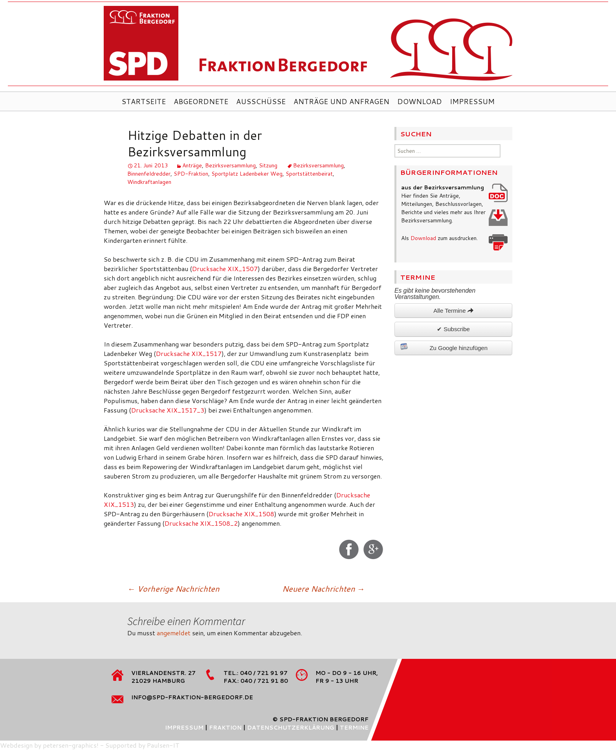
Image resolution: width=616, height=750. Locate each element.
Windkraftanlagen (149, 182)
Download (419, 101)
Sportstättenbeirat (309, 174)
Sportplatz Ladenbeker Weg (246, 174)
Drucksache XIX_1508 (241, 513)
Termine (354, 728)
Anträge (192, 165)
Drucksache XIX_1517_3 (167, 409)
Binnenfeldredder (148, 174)
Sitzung (268, 165)
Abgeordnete (201, 101)
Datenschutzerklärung (290, 728)
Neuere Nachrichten (323, 588)
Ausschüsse (261, 101)
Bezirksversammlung (230, 165)
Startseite (143, 101)
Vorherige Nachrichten (173, 588)
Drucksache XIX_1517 (189, 353)
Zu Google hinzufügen (444, 347)
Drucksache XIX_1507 (225, 268)
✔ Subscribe (453, 329)
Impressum (472, 101)
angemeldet (174, 632)
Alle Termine (453, 310)
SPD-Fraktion (191, 174)
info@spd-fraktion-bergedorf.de (192, 697)
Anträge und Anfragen (341, 101)
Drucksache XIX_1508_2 (201, 523)
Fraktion (225, 728)
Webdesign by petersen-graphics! (49, 745)
